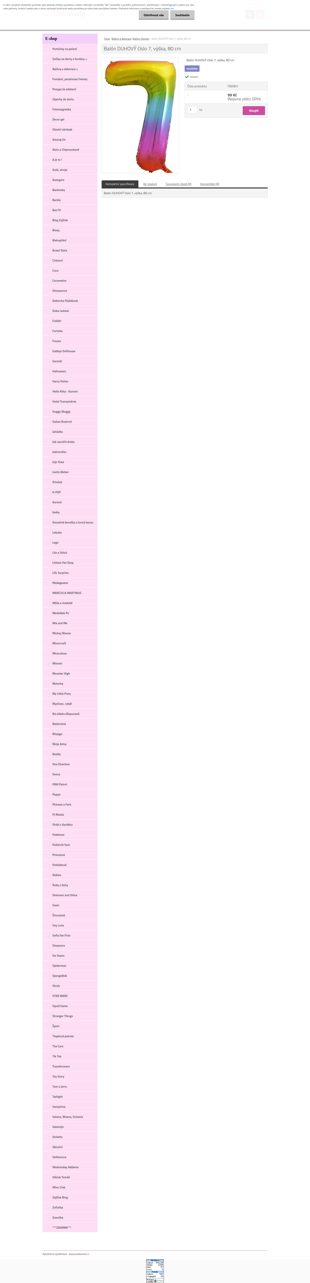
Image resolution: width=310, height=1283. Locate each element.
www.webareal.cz (79, 1254)
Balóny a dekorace (121, 39)
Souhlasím (182, 15)
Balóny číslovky (141, 39)
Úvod (107, 39)
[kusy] (192, 109)
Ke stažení (150, 184)
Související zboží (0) (178, 184)
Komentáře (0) (209, 184)
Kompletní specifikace (120, 184)
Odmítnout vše (154, 15)
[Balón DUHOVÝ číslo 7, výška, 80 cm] (140, 59)
